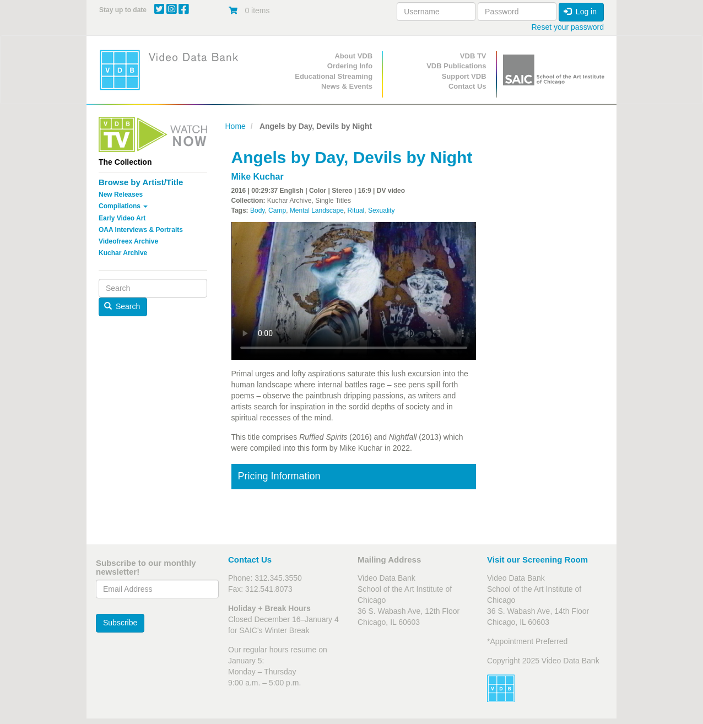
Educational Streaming (333, 76)
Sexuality (381, 210)
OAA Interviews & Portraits (141, 230)
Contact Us (467, 86)
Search (122, 306)
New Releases (121, 194)
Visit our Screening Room (537, 559)
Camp (277, 210)
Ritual (356, 210)
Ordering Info (349, 66)
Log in (580, 11)
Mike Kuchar (257, 176)
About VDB (353, 56)
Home (235, 126)
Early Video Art (122, 218)
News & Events (346, 86)
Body (257, 210)
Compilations (123, 206)
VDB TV (473, 56)
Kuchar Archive (123, 253)
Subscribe (120, 622)
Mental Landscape (317, 210)
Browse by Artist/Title (141, 182)
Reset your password (567, 27)
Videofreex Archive (128, 241)
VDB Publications (456, 66)
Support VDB (464, 76)
